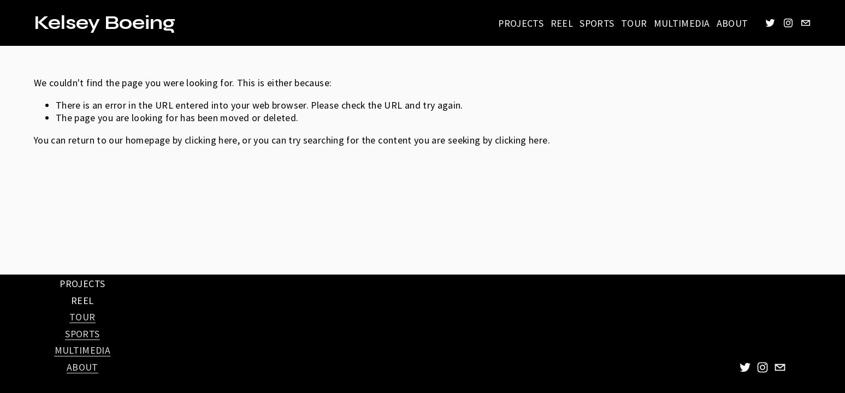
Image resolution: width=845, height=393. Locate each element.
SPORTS (597, 23)
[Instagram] (788, 22)
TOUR (634, 23)
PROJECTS (520, 23)
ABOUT (732, 23)
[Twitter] (770, 22)
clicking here (211, 140)
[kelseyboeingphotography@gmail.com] (805, 22)
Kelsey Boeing (104, 22)
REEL (562, 23)
